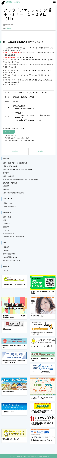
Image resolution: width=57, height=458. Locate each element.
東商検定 (6, 250)
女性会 (6, 223)
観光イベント (7, 199)
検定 (4, 242)
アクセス (6, 230)
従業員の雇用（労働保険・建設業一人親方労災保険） (21, 179)
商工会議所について (10, 212)
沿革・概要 (7, 217)
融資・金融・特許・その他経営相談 (15, 163)
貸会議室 (6, 227)
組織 (4, 220)
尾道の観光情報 (9, 206)
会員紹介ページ (8, 233)
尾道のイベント (8, 203)
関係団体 (6, 266)
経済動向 (6, 186)
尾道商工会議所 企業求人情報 (13, 237)
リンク (5, 271)
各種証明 (6, 189)
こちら (10, 131)
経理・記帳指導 (8, 176)
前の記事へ (15, 151)
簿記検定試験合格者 (10, 257)
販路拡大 (6, 173)
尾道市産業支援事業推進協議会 (13, 193)
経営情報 (8, 28)
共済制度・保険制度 (10, 183)
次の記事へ (42, 151)
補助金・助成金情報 (10, 166)
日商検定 (6, 247)
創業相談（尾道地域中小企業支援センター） (18, 169)
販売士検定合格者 (9, 254)
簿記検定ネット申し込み (11, 260)
